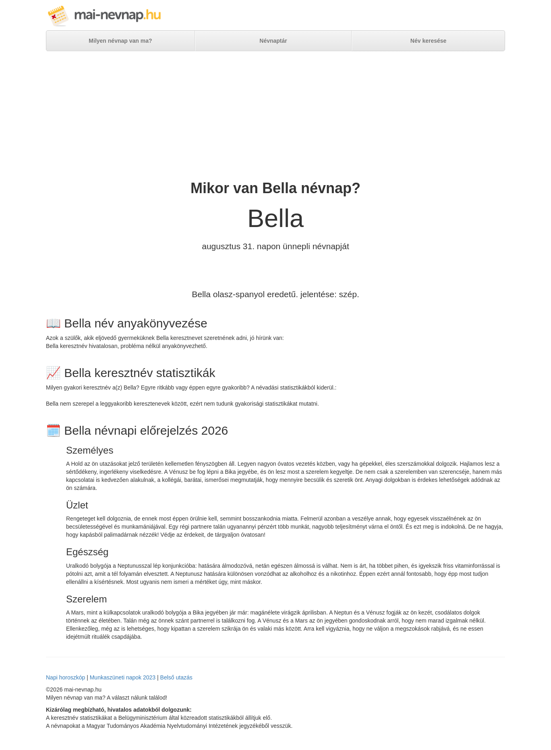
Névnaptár (273, 41)
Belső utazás (176, 677)
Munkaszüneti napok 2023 (122, 677)
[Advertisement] (275, 115)
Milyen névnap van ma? (120, 41)
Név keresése (428, 41)
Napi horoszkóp (65, 677)
